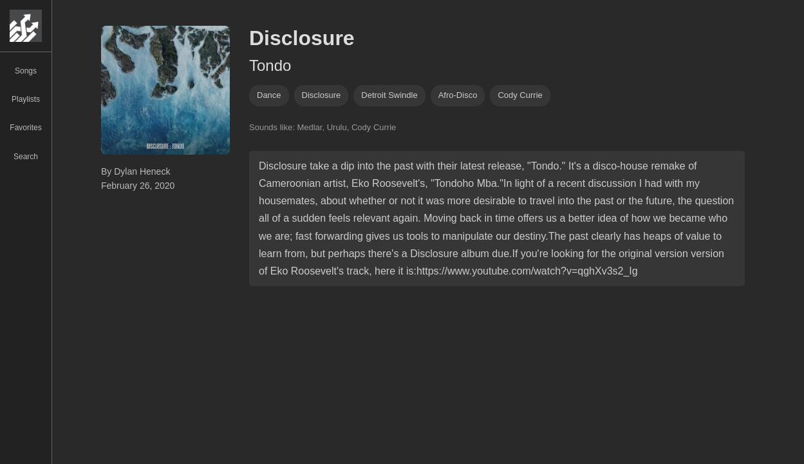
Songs (26, 70)
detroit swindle (389, 95)
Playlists (26, 99)
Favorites (25, 127)
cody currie (520, 95)
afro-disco (458, 95)
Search (26, 156)
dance (269, 95)
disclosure (321, 95)
